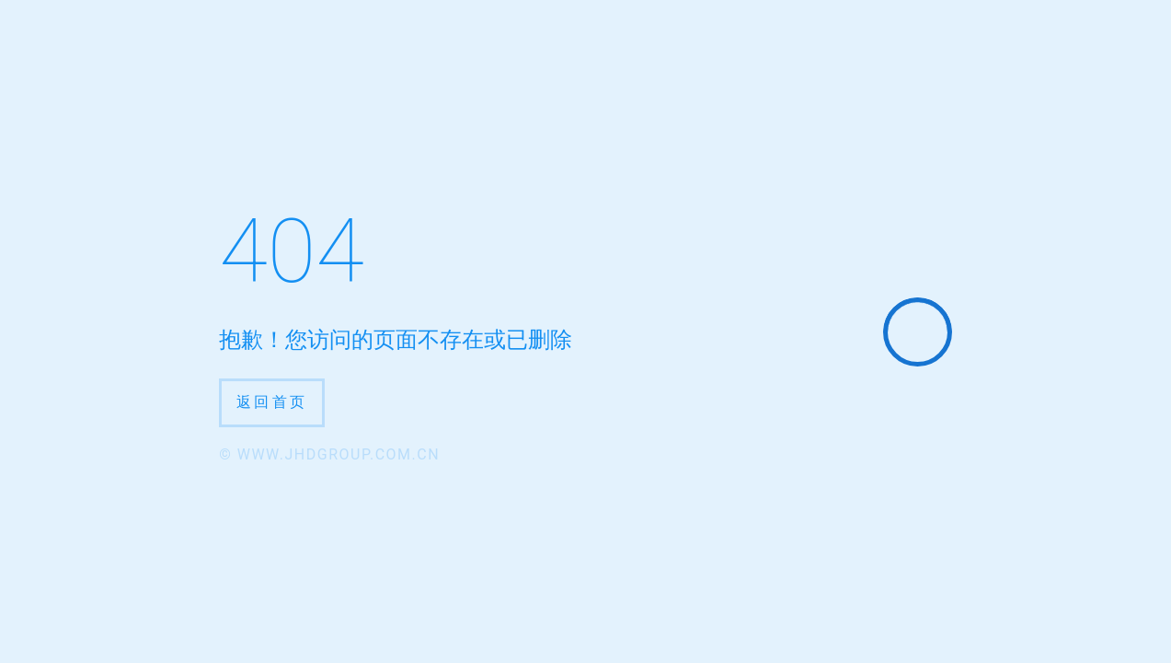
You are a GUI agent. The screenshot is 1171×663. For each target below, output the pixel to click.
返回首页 (271, 402)
